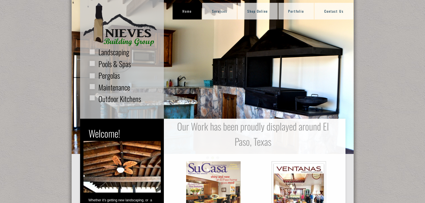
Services (219, 11)
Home (187, 11)
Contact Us (333, 11)
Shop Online (257, 11)
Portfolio (296, 11)
